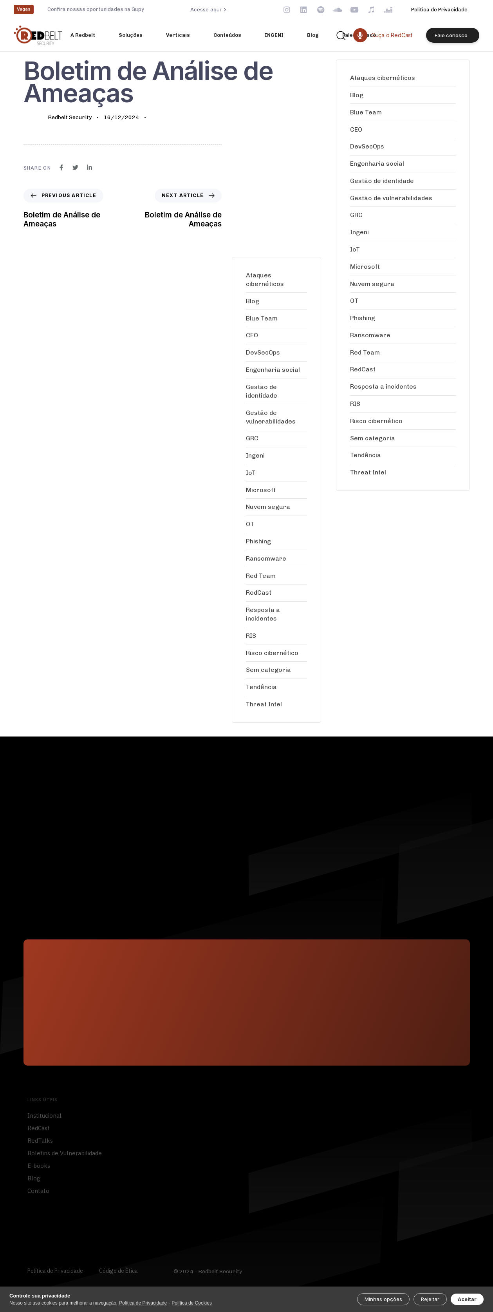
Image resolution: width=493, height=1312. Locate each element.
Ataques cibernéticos (265, 279)
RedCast (258, 592)
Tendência (261, 687)
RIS (251, 635)
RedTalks (40, 1143)
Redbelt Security (70, 117)
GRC (252, 438)
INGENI (274, 35)
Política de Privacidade (55, 1274)
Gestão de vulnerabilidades (271, 417)
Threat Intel (264, 704)
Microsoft (261, 490)
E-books (38, 1169)
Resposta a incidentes (263, 614)
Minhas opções (383, 1299)
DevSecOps (263, 352)
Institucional (44, 1118)
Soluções (131, 35)
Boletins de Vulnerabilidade (64, 1156)
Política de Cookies (192, 1303)
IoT (251, 472)
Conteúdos (227, 35)
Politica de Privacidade (439, 10)
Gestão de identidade (261, 391)
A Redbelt (82, 35)
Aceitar (467, 1299)
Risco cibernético (272, 653)
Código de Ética (118, 1274)
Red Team (261, 575)
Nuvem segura (268, 506)
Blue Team (262, 318)
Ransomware (266, 558)
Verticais (178, 35)
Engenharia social (273, 369)
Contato (38, 1194)
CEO (252, 335)
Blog (313, 35)
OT (250, 524)
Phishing (258, 541)
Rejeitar (430, 1299)
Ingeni (255, 455)
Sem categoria (268, 669)
